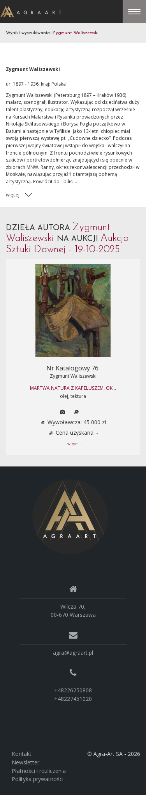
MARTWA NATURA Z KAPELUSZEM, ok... (73, 388)
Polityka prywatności (37, 779)
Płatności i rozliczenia (39, 770)
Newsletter (25, 762)
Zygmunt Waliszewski (73, 376)
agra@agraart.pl (73, 652)
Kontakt (22, 753)
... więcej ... (73, 443)
